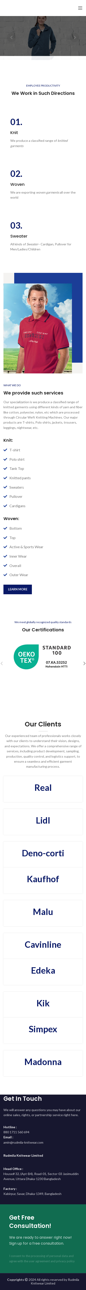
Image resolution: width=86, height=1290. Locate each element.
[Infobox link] (43, 132)
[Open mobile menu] (80, 8)
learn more (17, 589)
